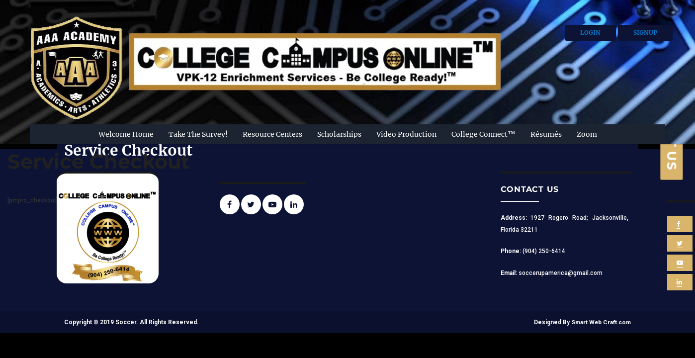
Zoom (587, 134)
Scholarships (339, 134)
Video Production (406, 134)
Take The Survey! (198, 134)
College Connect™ (483, 134)
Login (590, 32)
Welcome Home (126, 134)
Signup (645, 32)
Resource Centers (272, 134)
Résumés (546, 134)
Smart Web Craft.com (600, 322)
